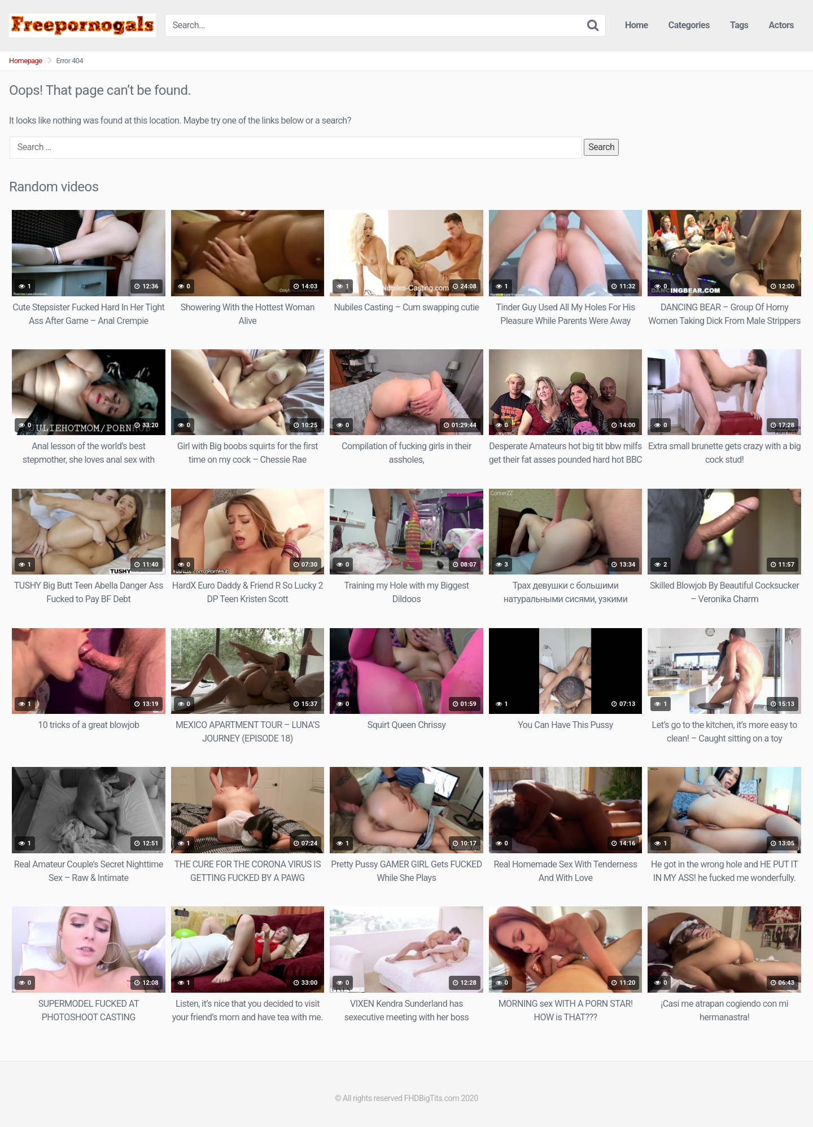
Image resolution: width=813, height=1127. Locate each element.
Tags (739, 25)
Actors (781, 25)
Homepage (25, 60)
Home (636, 25)
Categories (689, 25)
